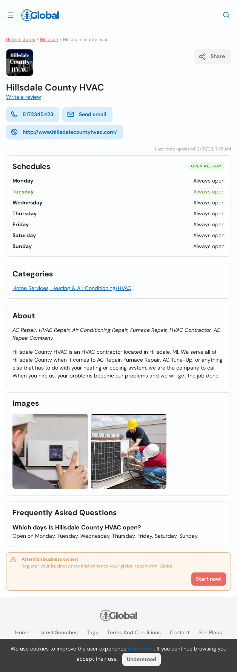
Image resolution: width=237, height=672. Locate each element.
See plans (210, 632)
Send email (86, 114)
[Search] (226, 14)
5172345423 (32, 114)
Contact (179, 632)
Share (212, 56)
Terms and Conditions (134, 632)
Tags (92, 632)
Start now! (209, 578)
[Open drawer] (10, 14)
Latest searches (58, 632)
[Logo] (40, 15)
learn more (141, 648)
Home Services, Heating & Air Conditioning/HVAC (71, 288)
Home (22, 632)
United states (20, 40)
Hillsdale (49, 40)
